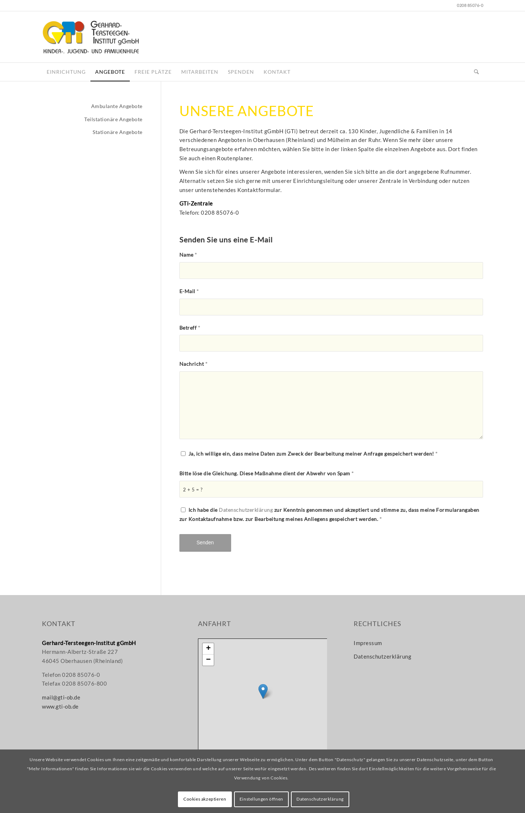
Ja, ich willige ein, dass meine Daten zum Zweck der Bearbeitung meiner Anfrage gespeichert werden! (313, 453)
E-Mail (189, 291)
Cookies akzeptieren (204, 799)
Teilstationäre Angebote (113, 119)
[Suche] (476, 72)
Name (188, 255)
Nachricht (193, 364)
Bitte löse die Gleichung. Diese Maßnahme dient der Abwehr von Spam (266, 473)
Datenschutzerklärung (246, 510)
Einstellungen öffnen (261, 799)
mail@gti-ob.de (61, 697)
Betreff (190, 328)
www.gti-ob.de (60, 706)
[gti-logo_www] (90, 36)
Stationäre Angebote (118, 132)
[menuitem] (66, 72)
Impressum (368, 643)
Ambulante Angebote (117, 106)
